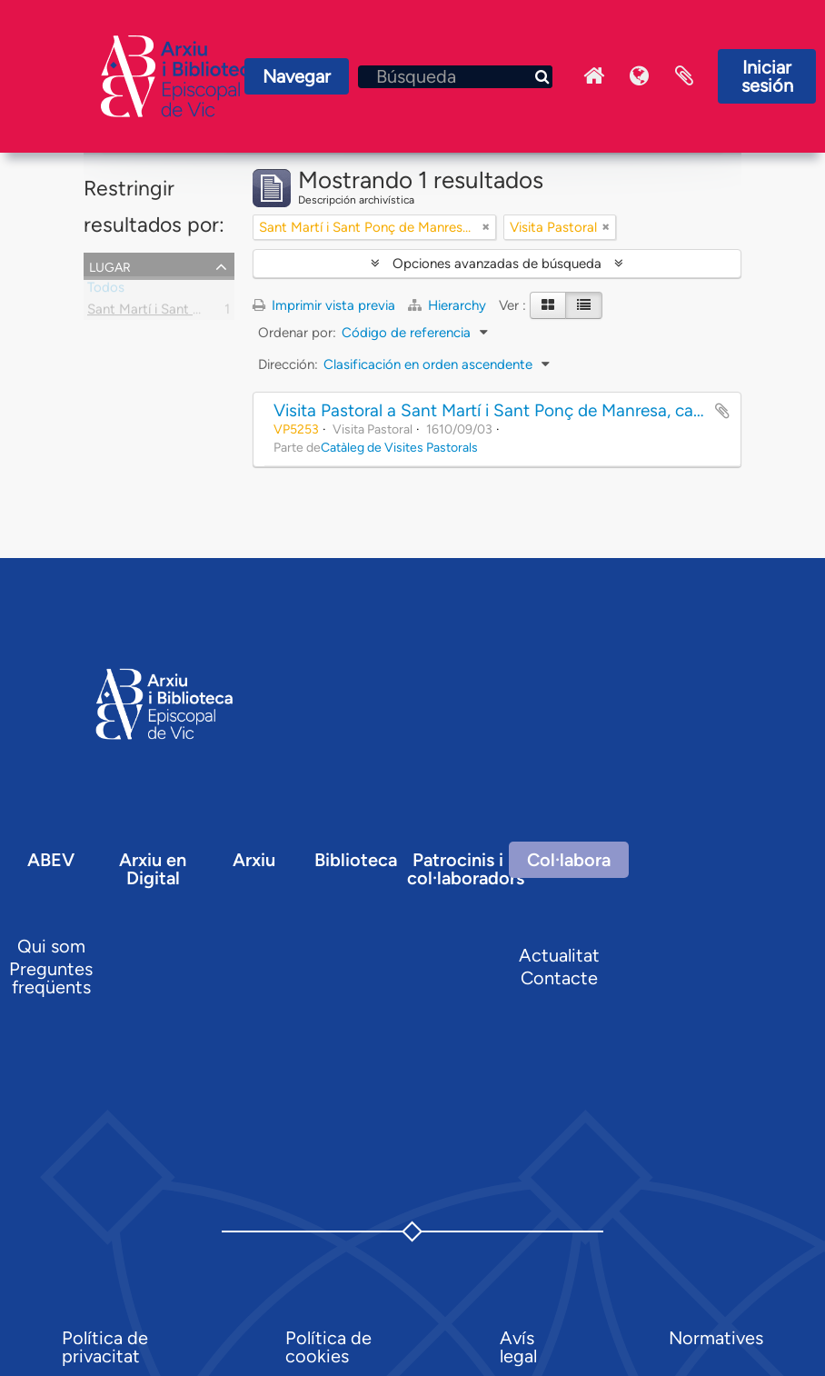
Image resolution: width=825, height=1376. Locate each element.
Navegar (297, 76)
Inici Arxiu (593, 76)
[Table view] (583, 305)
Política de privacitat (105, 1347)
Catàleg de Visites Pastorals (399, 447)
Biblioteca (355, 860)
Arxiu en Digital (152, 869)
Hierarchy (449, 305)
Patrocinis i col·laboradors (465, 869)
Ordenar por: (297, 332)
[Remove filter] (486, 227)
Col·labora (569, 860)
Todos (105, 291)
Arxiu (254, 860)
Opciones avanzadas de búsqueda (497, 263)
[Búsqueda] (455, 76)
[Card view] (548, 305)
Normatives (716, 1338)
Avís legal (518, 1347)
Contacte (559, 978)
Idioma (638, 76)
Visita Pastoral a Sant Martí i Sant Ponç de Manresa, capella (501, 410)
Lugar (110, 265)
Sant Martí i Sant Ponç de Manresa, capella (217, 312)
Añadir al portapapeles (722, 411)
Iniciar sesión (767, 76)
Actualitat (559, 955)
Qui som (51, 946)
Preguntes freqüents (51, 978)
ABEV (51, 860)
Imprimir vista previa (324, 305)
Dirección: (288, 364)
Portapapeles (684, 76)
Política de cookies (328, 1347)
